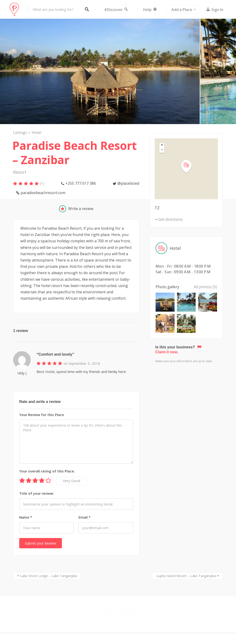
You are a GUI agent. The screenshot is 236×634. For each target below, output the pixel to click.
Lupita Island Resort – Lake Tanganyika (186, 576)
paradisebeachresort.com (43, 192)
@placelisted (128, 183)
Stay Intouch (130, 615)
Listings (20, 132)
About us (109, 615)
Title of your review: (36, 493)
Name (25, 517)
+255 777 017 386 (80, 183)
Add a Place (181, 9)
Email (84, 517)
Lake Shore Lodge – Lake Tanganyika (48, 576)
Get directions (170, 219)
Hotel (36, 132)
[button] (189, 166)
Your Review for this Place (41, 414)
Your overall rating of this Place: (47, 471)
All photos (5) (205, 286)
